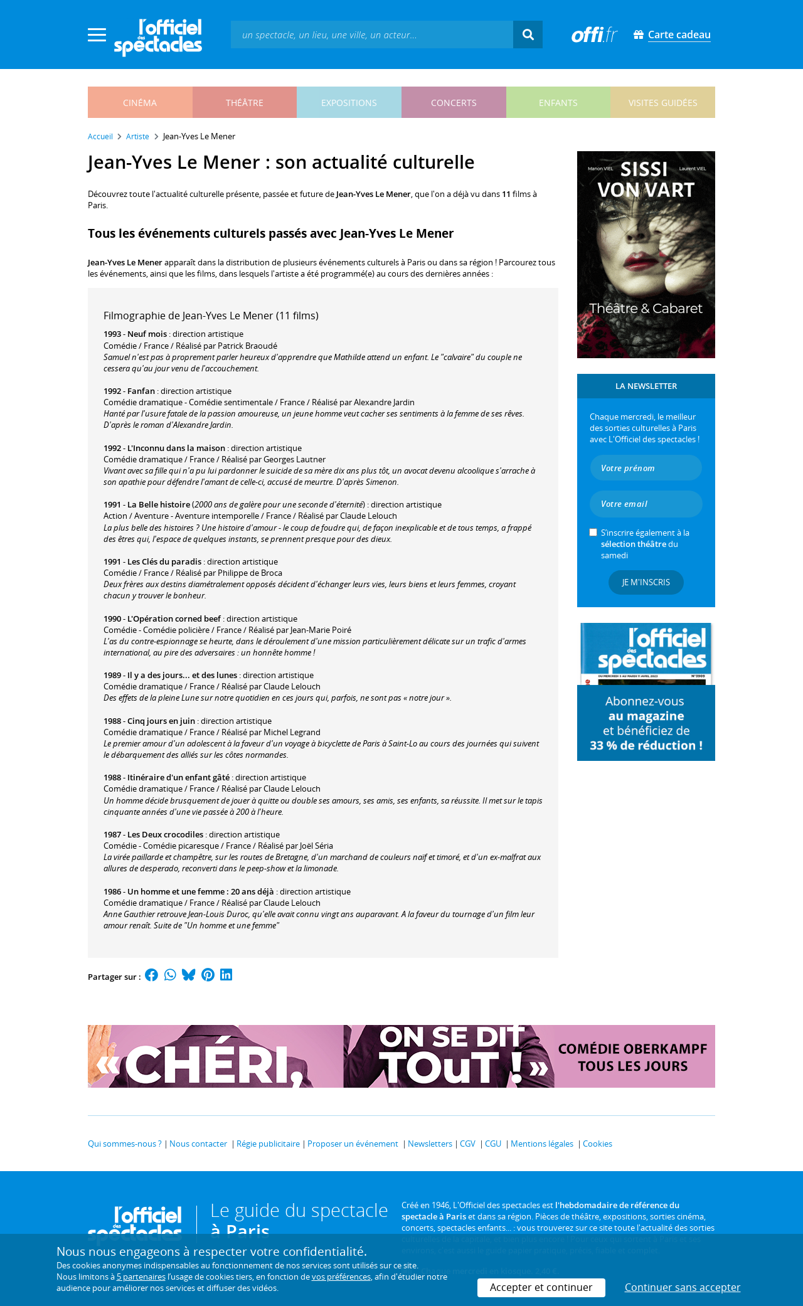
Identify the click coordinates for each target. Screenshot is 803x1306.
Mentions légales (542, 1143)
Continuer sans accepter (683, 1287)
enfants (558, 103)
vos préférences (341, 1276)
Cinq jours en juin (161, 720)
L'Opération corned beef (174, 618)
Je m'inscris (646, 582)
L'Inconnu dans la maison (176, 448)
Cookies (597, 1143)
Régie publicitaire (268, 1143)
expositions (349, 103)
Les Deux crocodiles (165, 834)
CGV (468, 1143)
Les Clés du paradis (164, 561)
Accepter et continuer (541, 1287)
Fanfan (141, 390)
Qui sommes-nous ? (125, 1143)
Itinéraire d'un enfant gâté (178, 777)
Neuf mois (147, 333)
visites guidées (663, 103)
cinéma (140, 103)
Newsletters (430, 1143)
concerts (454, 103)
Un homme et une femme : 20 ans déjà (200, 891)
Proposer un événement (352, 1143)
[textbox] (372, 34)
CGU (493, 1143)
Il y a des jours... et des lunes (182, 675)
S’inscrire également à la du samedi (645, 544)
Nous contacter (198, 1143)
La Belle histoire (158, 504)
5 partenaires (141, 1276)
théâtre (244, 103)
